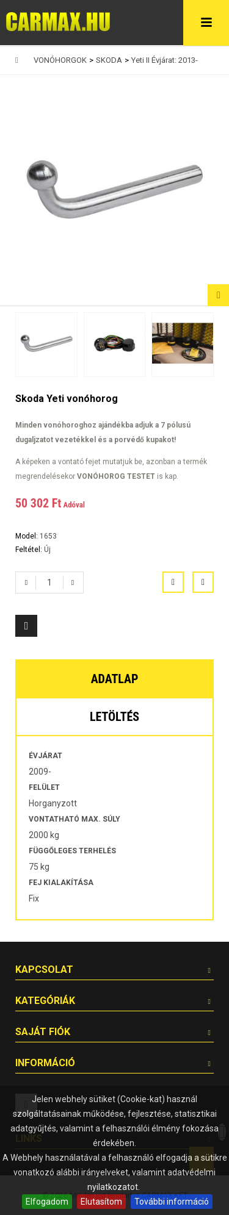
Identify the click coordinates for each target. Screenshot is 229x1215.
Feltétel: (29, 549)
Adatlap (115, 679)
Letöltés (114, 716)
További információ (171, 1201)
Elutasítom (101, 1201)
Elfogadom (47, 1201)
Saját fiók (42, 1032)
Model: (27, 536)
